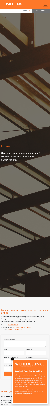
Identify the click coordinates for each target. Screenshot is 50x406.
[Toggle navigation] (45, 5)
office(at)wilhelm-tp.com (23, 327)
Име (6, 349)
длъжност (29, 357)
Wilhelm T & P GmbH (14, 329)
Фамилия (30, 349)
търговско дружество (11, 357)
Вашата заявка (10, 339)
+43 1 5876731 (13, 325)
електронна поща (10, 365)
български (40, 11)
